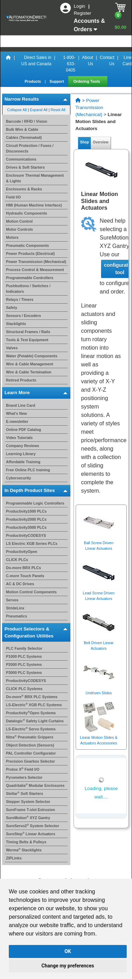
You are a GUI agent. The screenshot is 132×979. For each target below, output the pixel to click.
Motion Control (19, 221)
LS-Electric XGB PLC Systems (34, 705)
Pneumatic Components (27, 245)
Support (57, 81)
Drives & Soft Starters (25, 167)
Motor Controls (19, 229)
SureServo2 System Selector (32, 826)
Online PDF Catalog (23, 429)
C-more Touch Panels (25, 576)
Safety (11, 307)
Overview (101, 142)
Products (33, 81)
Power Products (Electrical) (30, 253)
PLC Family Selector (24, 648)
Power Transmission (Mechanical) (36, 261)
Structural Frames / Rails (28, 332)
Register (82, 13)
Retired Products (21, 380)
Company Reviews (22, 446)
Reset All (58, 110)
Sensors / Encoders (23, 315)
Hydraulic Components (26, 213)
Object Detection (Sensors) (30, 745)
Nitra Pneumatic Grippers (29, 737)
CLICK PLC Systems (24, 689)
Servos (12, 600)
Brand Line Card (20, 405)
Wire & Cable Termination (28, 372)
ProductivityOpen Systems (31, 713)
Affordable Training (23, 462)
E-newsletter (17, 421)
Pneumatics (16, 616)
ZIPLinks (13, 858)
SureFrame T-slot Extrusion (30, 810)
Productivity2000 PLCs (26, 519)
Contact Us (107, 60)
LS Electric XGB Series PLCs (31, 543)
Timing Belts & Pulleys (26, 842)
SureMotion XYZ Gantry (28, 818)
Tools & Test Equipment (27, 340)
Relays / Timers (19, 299)
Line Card (127, 60)
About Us (87, 60)
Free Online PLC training (28, 470)
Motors (12, 237)
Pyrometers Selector (24, 777)
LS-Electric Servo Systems (31, 729)
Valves (12, 348)
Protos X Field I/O (22, 769)
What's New (16, 413)
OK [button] (67, 951)
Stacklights (16, 324)
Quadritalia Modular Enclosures (35, 785)
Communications (21, 159)
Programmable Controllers (29, 278)
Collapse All (17, 110)
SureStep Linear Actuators (30, 834)
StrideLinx (15, 608)
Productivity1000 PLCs (26, 511)
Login (80, 6)
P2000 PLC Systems (24, 664)
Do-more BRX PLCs (23, 568)
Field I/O (13, 197)
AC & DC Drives (20, 584)
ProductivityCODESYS (26, 535)
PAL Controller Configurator (31, 753)
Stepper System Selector (28, 801)
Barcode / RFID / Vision (26, 121)
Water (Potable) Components (31, 356)
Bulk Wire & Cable (22, 129)
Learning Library (21, 454)
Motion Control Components (31, 592)
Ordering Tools (87, 81)
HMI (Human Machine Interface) (34, 205)
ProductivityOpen (21, 551)
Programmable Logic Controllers (35, 503)
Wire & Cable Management (29, 364)
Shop (84, 142)
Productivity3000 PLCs (26, 527)
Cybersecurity (18, 478)
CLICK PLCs (17, 560)
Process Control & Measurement (35, 270)
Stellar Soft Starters (24, 793)
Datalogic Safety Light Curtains (35, 721)
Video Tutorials (19, 438)
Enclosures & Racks (24, 189)
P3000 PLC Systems (24, 672)
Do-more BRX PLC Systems (31, 697)
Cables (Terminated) (24, 137)
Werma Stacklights (24, 850)
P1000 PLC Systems (24, 656)
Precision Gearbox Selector (30, 761)
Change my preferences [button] (68, 965)
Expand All (39, 110)
